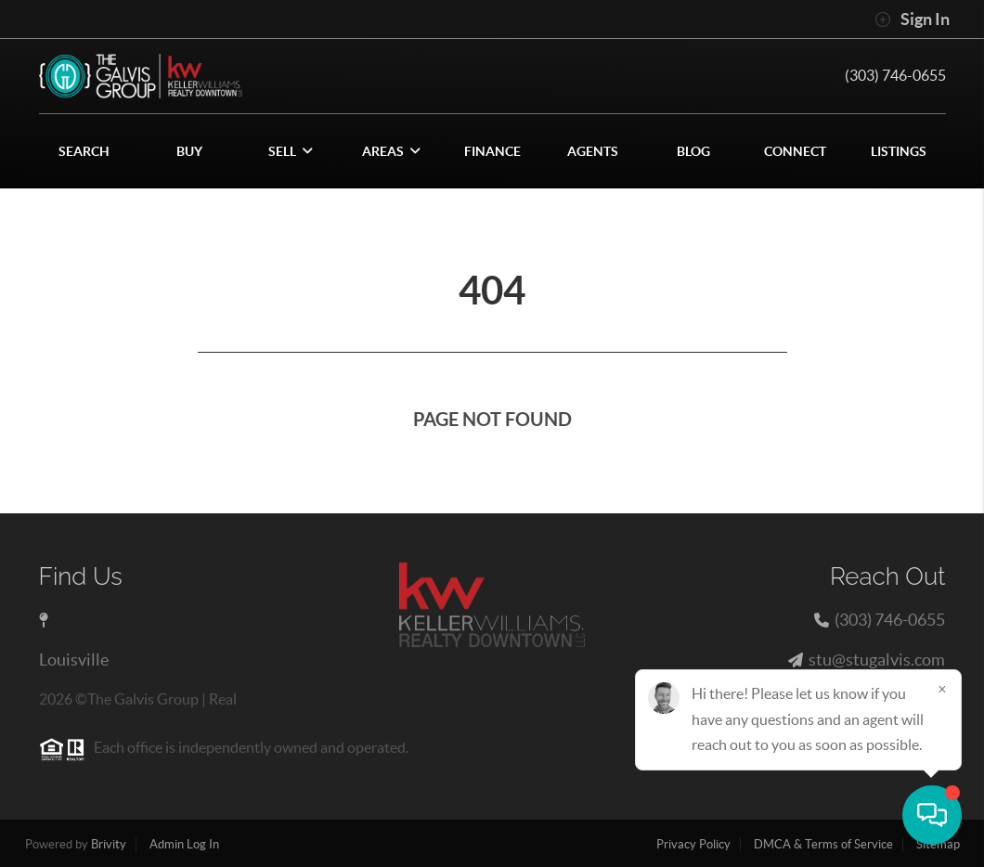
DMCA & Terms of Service (823, 844)
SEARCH (84, 151)
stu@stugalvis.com (877, 659)
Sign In (912, 19)
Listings (898, 151)
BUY (189, 151)
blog (693, 151)
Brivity (108, 844)
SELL (290, 151)
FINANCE (492, 151)
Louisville (74, 659)
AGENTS (592, 151)
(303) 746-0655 (895, 75)
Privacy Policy (693, 844)
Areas (391, 151)
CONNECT (795, 151)
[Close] (942, 688)
